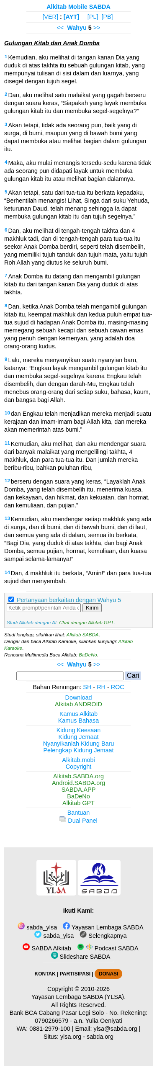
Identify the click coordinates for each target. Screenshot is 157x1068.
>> (96, 27)
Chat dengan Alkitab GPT (86, 622)
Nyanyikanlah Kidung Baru (78, 743)
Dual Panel (78, 820)
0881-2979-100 (49, 1028)
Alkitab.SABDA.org (78, 776)
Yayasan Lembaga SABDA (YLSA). (78, 996)
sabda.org (100, 1036)
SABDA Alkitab (47, 948)
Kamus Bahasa (78, 720)
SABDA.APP (79, 789)
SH (87, 687)
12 (7, 480)
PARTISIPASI (75, 974)
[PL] (93, 16)
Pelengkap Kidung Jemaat (78, 750)
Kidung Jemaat (79, 736)
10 (7, 412)
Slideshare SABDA (81, 956)
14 (7, 572)
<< (60, 27)
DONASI (108, 974)
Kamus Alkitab (78, 713)
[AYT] (71, 16)
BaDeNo (88, 654)
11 (7, 442)
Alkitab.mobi (78, 760)
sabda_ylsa (37, 927)
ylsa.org (70, 1036)
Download (78, 697)
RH (101, 687)
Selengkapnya (103, 935)
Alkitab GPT (78, 803)
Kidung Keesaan (79, 730)
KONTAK (45, 974)
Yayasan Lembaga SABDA (103, 927)
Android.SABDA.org (78, 783)
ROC (117, 687)
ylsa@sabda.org (115, 1028)
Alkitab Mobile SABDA (78, 6)
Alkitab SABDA (83, 634)
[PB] (107, 16)
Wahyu (77, 27)
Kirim (92, 608)
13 (7, 518)
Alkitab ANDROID (78, 704)
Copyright (79, 766)
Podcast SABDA (108, 948)
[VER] (50, 16)
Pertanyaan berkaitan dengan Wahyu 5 (69, 600)
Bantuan (78, 812)
